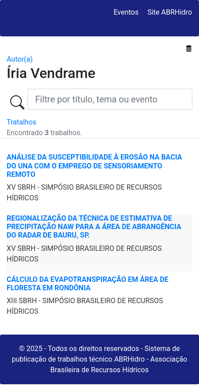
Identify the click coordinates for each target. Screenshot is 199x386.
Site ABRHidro (169, 12)
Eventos (126, 12)
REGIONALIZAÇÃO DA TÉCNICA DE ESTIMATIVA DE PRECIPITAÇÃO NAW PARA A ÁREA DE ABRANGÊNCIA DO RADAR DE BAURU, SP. (94, 226)
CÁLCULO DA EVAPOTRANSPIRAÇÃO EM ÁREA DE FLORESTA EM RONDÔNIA (87, 283)
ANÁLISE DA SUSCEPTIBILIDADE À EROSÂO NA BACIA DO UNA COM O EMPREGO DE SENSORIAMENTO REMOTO (94, 165)
